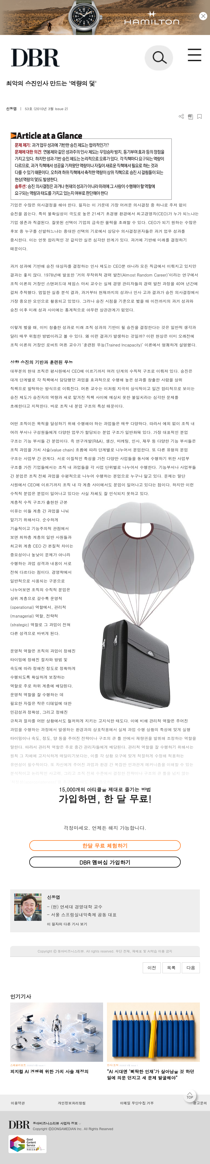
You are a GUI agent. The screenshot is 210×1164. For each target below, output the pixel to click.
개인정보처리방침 (72, 1103)
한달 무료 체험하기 (105, 845)
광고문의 (200, 1103)
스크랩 (199, 116)
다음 (190, 968)
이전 (151, 968)
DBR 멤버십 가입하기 (105, 862)
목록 (171, 968)
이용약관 (18, 1103)
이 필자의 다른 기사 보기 (67, 924)
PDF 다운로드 (190, 116)
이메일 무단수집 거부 (137, 1103)
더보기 (181, 116)
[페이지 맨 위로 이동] (191, 1097)
